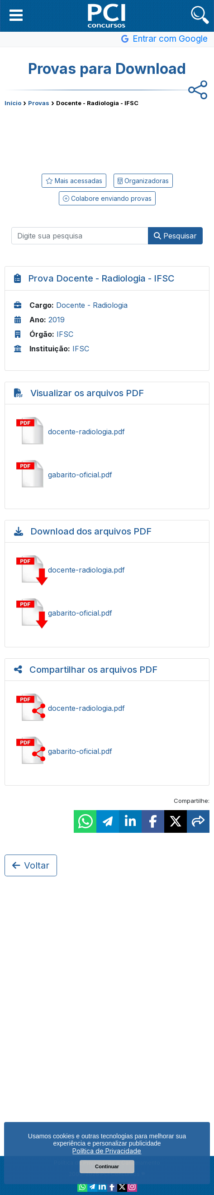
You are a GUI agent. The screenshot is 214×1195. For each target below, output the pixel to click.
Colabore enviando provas (107, 198)
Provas (38, 103)
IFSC (65, 334)
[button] (16, 15)
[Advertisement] (107, 138)
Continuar (107, 1166)
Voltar (30, 865)
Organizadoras (143, 181)
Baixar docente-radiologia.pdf (107, 570)
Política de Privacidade (106, 1151)
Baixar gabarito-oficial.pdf (107, 613)
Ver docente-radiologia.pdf (107, 431)
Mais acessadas (74, 181)
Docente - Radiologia (92, 305)
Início (13, 103)
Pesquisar (175, 235)
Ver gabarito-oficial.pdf (107, 475)
